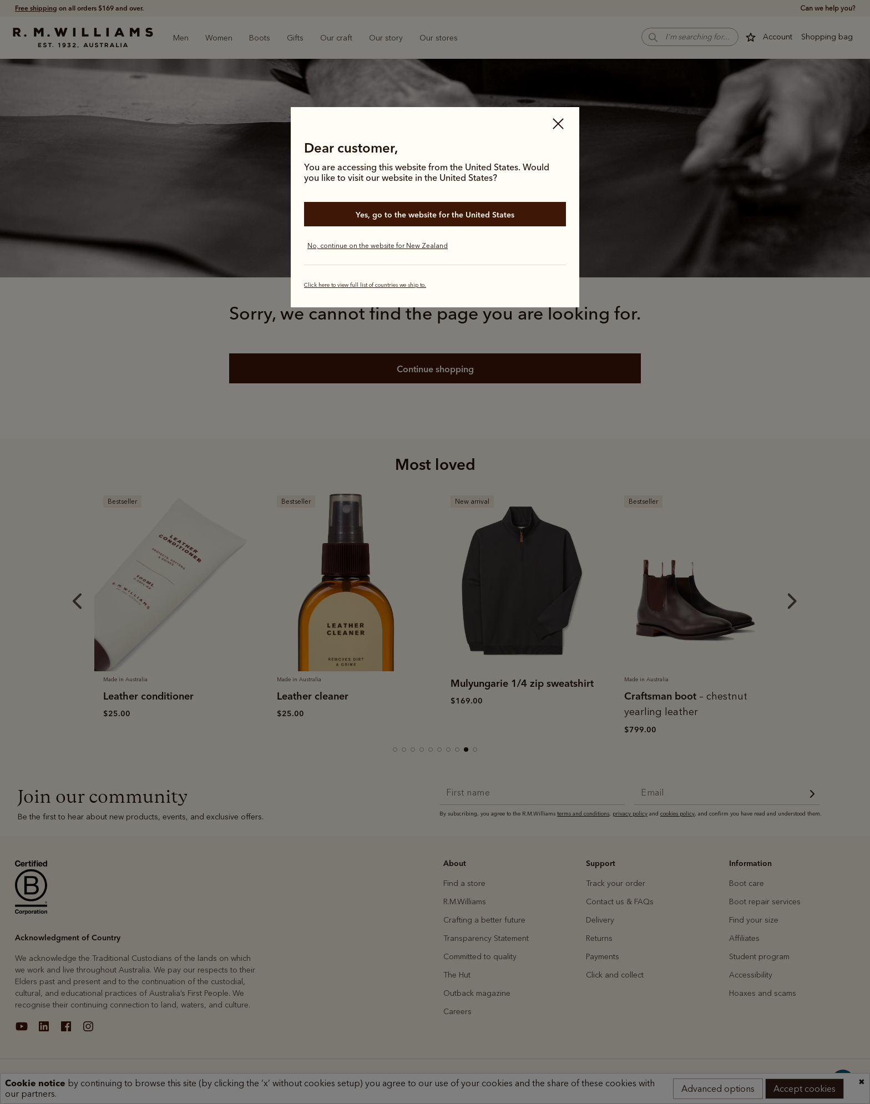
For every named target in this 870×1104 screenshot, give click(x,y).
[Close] (558, 125)
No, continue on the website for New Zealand (377, 246)
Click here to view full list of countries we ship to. (365, 285)
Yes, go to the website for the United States (435, 215)
